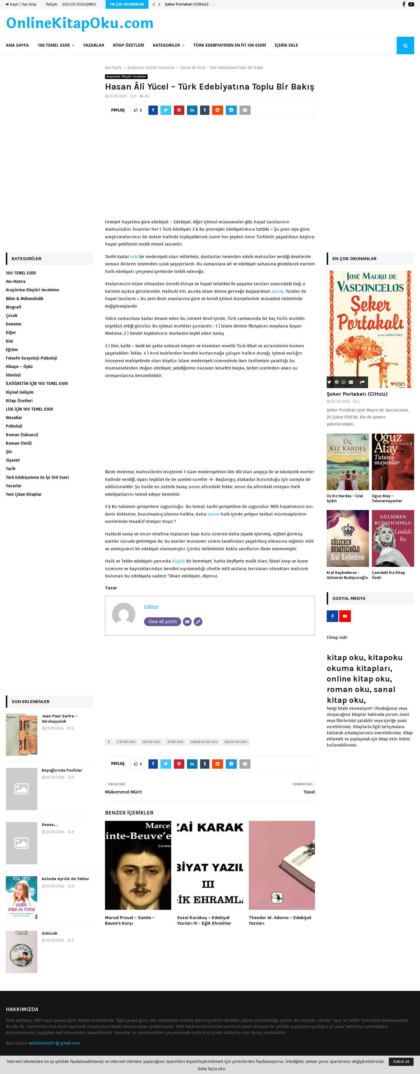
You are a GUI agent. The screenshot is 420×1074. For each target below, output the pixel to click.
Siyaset (13, 460)
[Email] (187, 621)
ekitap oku (151, 742)
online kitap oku (203, 742)
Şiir (9, 451)
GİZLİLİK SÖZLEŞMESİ (79, 4)
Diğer (11, 332)
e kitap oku (126, 742)
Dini (9, 341)
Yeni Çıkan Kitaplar (24, 494)
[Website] (198, 621)
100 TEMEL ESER (54, 45)
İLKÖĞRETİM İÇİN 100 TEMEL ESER (37, 383)
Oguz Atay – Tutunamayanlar (387, 498)
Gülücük (49, 933)
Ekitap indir (337, 637)
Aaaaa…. (50, 824)
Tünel (309, 792)
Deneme (13, 324)
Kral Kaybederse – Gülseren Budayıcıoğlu (347, 575)
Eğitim (12, 349)
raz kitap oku (236, 742)
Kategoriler (166, 45)
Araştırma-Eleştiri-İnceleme (126, 76)
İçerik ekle (286, 45)
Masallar (14, 417)
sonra (278, 291)
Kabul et (401, 1061)
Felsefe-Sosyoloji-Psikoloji (31, 358)
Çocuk (11, 315)
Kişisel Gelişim (20, 392)
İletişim (51, 4)
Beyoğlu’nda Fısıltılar (62, 770)
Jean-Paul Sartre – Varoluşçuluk (60, 719)
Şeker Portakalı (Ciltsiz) (186, 4)
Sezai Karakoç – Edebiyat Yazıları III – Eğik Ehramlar (204, 920)
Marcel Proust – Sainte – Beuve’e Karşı (130, 920)
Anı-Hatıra (15, 281)
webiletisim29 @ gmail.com (54, 1043)
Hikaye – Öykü (19, 366)
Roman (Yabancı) (22, 434)
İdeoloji (13, 375)
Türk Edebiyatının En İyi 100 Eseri (229, 45)
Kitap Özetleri (128, 45)
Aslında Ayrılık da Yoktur (65, 878)
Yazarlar (93, 45)
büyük (178, 561)
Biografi (13, 307)
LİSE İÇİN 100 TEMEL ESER (29, 409)
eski (134, 256)
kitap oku (175, 742)
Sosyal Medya (348, 598)
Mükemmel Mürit (123, 792)
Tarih (10, 468)
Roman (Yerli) (19, 443)
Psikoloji (14, 426)
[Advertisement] (210, 172)
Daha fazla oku (211, 1069)
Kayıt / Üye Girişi (21, 4)
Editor (151, 607)
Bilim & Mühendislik (24, 298)
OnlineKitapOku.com (80, 23)
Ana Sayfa (17, 45)
